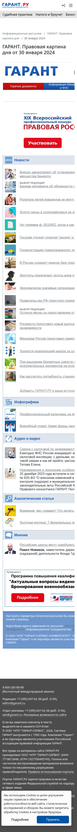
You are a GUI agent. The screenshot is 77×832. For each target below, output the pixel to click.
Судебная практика (17, 14)
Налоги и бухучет (49, 14)
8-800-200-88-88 (13, 687)
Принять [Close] (53, 819)
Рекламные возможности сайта (45, 715)
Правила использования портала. (51, 772)
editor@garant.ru (13, 703)
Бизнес (71, 14)
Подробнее (20, 819)
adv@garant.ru (15, 629)
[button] (63, 5)
